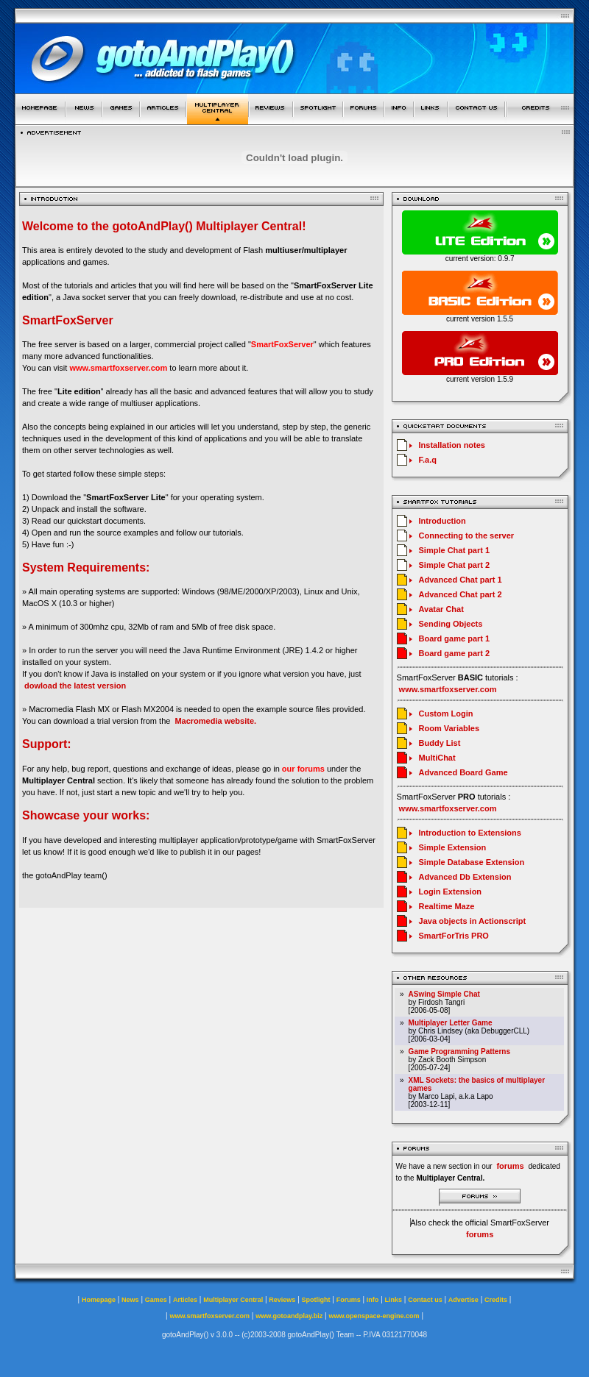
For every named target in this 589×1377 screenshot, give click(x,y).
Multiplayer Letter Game (451, 1023)
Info (373, 1299)
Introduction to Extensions (470, 832)
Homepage (99, 1299)
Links (394, 1299)
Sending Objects (451, 623)
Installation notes (452, 445)
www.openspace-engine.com (373, 1316)
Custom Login (446, 713)
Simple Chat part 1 (454, 550)
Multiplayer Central (233, 1299)
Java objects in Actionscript (472, 921)
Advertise (463, 1299)
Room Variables (449, 728)
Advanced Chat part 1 (460, 579)
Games (156, 1299)
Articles (185, 1299)
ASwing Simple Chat (444, 994)
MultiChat (437, 757)
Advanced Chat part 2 (460, 594)
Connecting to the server (467, 535)
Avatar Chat (441, 609)
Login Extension (450, 891)
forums (479, 1234)
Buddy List (440, 743)
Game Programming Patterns (459, 1051)
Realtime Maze (447, 906)
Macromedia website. (215, 720)
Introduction (442, 520)
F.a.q (428, 459)
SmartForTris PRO (454, 935)
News (130, 1299)
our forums (303, 768)
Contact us (425, 1299)
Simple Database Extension (472, 862)
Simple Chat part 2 (454, 565)
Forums (348, 1299)
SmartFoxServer (282, 344)
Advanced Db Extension (465, 876)
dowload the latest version (75, 685)
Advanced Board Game (463, 772)
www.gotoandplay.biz (288, 1316)
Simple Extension (453, 847)
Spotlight (316, 1299)
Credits (495, 1299)
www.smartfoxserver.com (118, 367)
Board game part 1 (454, 638)
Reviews (282, 1299)
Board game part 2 (454, 653)
